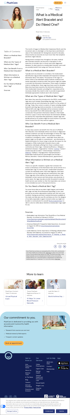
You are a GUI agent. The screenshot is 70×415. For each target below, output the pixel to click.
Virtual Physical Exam (13, 297)
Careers (27, 382)
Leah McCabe (46, 38)
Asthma (56, 149)
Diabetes (28, 153)
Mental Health (38, 372)
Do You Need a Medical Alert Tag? (12, 85)
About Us (28, 370)
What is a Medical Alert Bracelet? (13, 56)
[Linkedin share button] (64, 246)
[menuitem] (11, 3)
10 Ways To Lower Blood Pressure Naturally (35, 300)
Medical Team (27, 374)
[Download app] (63, 363)
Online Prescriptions (40, 365)
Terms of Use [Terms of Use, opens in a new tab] (37, 407)
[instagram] (5, 396)
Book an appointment (55, 201)
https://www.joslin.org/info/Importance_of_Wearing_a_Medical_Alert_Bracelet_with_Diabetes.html (46, 235)
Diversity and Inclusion (29, 390)
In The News (29, 377)
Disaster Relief (38, 389)
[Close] (67, 401)
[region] (35, 406)
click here (57, 259)
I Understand (49, 411)
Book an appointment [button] (13, 343)
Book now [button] (58, 3)
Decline (61, 411)
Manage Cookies (12, 411)
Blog (52, 9)
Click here (48, 253)
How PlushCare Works (28, 366)
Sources (7, 90)
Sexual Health (40, 383)
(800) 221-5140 (50, 363)
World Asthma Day (56, 296)
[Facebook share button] (55, 246)
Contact (49, 366)
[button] (13, 71)
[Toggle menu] (65, 3)
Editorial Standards (28, 386)
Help (48, 372)
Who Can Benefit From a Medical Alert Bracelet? (13, 69)
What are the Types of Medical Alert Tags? (12, 63)
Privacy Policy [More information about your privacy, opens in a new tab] (28, 407)
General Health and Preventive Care (39, 378)
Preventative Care (42, 9)
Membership (50, 369)
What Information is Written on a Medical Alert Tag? (12, 77)
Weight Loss (40, 386)
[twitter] (10, 396)
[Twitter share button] (59, 246)
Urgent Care (40, 369)
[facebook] (15, 396)
